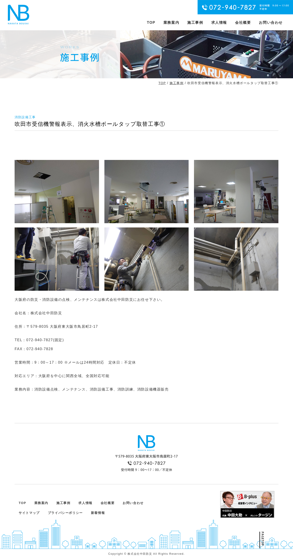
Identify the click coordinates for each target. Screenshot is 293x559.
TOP (151, 22)
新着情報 (98, 513)
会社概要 (243, 22)
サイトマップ (29, 513)
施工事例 (195, 22)
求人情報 (219, 22)
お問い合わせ (271, 22)
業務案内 (171, 22)
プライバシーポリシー (65, 513)
